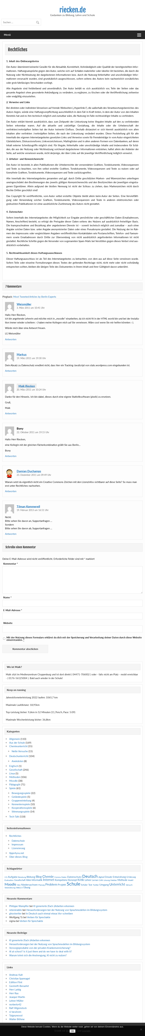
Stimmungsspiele (21, 811)
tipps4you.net (16, 853)
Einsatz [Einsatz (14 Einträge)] (108, 877)
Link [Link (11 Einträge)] (101, 880)
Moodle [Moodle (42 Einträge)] (10, 884)
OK (72, 1031)
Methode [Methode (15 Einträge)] (122, 879)
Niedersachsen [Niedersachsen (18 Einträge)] (29, 884)
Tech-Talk (14, 816)
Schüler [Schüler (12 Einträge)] (84, 884)
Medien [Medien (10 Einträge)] (113, 880)
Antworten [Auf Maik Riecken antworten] (10, 413)
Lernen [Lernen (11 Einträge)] (95, 880)
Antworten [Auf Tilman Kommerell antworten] (10, 533)
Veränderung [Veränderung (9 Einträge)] (10, 888)
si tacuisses (15, 1011)
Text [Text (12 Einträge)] (90, 884)
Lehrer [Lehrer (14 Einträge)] (88, 880)
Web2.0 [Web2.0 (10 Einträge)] (19, 887)
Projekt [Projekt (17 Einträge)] (62, 884)
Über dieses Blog (18, 856)
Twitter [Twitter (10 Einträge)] (96, 885)
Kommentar (10, 563)
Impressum (17, 844)
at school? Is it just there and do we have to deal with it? (40, 951)
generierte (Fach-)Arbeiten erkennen (53, 906)
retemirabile (15, 909)
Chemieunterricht (18, 746)
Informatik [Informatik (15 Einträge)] (37, 879)
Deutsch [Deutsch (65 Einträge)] (90, 876)
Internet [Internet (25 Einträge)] (48, 880)
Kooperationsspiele (22, 807)
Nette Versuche (20, 751)
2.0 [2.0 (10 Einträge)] (6, 877)
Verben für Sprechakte (38, 917)
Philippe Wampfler (19, 906)
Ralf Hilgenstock (18, 1007)
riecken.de (72, 10)
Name (7, 597)
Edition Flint (15, 982)
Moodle (13, 780)
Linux (12, 773)
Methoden (14, 777)
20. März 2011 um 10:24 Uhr (31, 389)
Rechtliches (15, 835)
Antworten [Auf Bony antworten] (10, 456)
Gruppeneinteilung (21, 800)
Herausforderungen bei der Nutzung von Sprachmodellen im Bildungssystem (66, 909)
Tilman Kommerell (28, 506)
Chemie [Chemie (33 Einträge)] (48, 876)
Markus (22, 354)
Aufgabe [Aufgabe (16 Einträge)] (12, 876)
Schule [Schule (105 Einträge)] (73, 884)
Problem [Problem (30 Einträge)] (51, 884)
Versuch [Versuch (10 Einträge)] (129, 885)
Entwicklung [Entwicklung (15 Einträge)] (119, 876)
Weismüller (24, 304)
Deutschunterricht (18, 756)
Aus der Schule (17, 742)
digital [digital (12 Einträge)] (101, 877)
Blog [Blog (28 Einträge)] (39, 876)
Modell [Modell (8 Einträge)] (130, 880)
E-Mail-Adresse (12, 610)
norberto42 (15, 1004)
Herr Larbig (15, 989)
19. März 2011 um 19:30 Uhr (31, 358)
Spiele (12, 788)
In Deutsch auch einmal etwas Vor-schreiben (49, 913)
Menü (7, 34)
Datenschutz (18, 840)
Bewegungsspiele (21, 793)
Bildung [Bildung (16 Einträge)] (31, 876)
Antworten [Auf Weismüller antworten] (10, 339)
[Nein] (141, 1029)
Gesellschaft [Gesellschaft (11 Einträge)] (20, 880)
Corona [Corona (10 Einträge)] (57, 877)
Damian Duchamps (29, 471)
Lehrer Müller (16, 1000)
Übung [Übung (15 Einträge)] (26, 887)
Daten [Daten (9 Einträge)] (64, 877)
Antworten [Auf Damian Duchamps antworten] (10, 491)
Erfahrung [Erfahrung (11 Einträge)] (131, 877)
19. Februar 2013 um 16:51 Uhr (33, 510)
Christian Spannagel (19, 978)
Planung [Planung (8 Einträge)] (41, 885)
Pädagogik (14, 784)
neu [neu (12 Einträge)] (18, 884)
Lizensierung (18, 848)
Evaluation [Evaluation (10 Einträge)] (9, 880)
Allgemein (14, 738)
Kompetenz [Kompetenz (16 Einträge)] (61, 879)
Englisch (13, 765)
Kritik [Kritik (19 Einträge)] (81, 880)
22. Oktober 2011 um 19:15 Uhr (33, 432)
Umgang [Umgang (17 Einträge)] (104, 884)
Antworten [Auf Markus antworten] (10, 370)
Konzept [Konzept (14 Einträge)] (72, 880)
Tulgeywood (15, 1015)
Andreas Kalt (16, 974)
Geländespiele (19, 796)
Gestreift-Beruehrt (19, 985)
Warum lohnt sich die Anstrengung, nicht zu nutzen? (38, 955)
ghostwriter (15, 913)
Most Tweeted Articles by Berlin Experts (34, 296)
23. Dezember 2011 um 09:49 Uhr (34, 475)
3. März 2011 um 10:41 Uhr (31, 307)
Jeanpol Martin (17, 996)
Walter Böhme (17, 1019)
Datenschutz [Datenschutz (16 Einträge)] (74, 876)
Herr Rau (13, 993)
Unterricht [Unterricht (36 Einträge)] (117, 884)
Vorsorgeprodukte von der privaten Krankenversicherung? (40, 947)
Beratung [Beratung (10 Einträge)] (22, 877)
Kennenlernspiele (21, 804)
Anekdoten (17, 761)
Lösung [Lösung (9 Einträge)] (107, 880)
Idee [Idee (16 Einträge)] (28, 879)
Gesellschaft (15, 769)
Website (7, 623)
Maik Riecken (26, 386)
